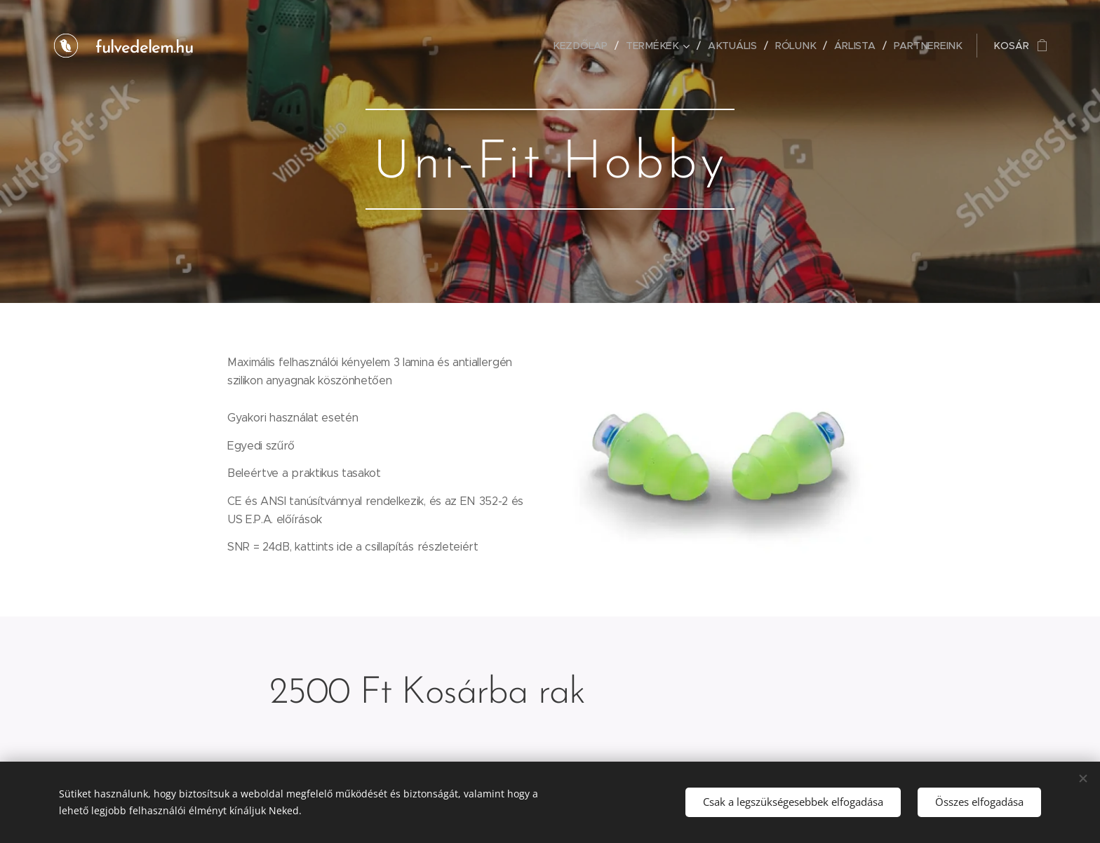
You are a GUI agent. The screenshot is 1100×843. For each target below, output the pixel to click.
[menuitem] (587, 45)
